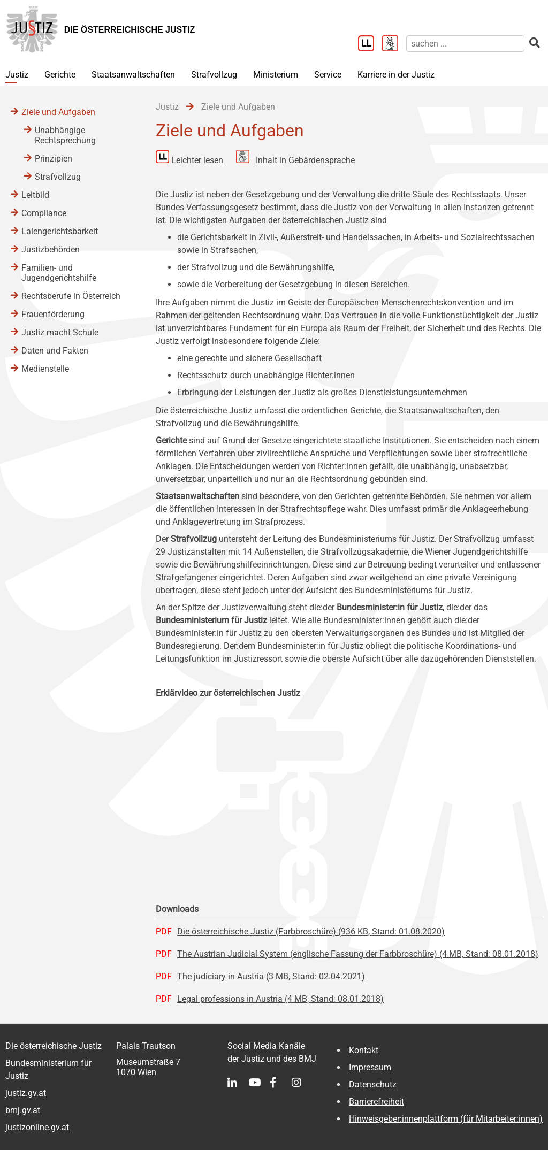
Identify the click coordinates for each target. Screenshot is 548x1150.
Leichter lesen (197, 160)
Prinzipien (53, 159)
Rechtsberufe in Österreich (70, 296)
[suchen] (465, 43)
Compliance (43, 213)
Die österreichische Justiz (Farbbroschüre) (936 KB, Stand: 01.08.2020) (311, 931)
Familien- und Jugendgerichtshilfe (58, 273)
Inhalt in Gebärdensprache (305, 160)
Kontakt (363, 1050)
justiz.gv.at (25, 1093)
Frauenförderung (53, 314)
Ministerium (275, 75)
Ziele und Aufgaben (58, 112)
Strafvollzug (214, 75)
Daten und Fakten (54, 351)
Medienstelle (45, 369)
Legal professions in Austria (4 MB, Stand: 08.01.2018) (280, 999)
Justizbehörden (50, 249)
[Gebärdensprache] (394, 44)
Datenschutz (373, 1084)
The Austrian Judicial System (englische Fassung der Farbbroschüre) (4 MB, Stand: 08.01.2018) (357, 954)
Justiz (16, 75)
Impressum (370, 1067)
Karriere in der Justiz (396, 75)
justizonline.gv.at (37, 1127)
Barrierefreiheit (376, 1102)
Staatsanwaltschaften (133, 75)
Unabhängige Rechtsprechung (65, 135)
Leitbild (35, 195)
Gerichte (59, 75)
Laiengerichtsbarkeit (59, 231)
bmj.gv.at (22, 1110)
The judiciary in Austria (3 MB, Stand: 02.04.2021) (271, 976)
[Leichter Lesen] (370, 44)
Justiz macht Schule (59, 332)
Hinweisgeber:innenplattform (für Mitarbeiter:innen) (446, 1119)
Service (327, 75)
